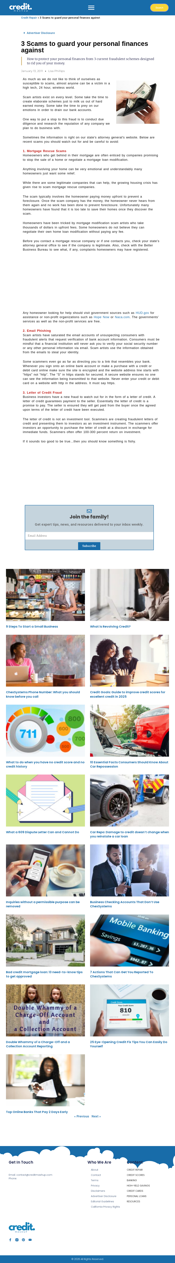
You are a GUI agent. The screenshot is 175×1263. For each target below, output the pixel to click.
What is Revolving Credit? (110, 626)
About (94, 1169)
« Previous (81, 1116)
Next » (96, 1116)
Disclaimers (98, 1191)
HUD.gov (142, 313)
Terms (94, 1180)
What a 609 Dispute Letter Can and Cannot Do (42, 832)
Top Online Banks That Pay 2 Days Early (37, 1112)
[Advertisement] (91, 281)
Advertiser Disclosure (41, 33)
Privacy (95, 1185)
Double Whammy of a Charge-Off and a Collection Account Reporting (38, 1044)
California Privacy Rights (105, 1206)
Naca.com (122, 317)
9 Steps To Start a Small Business (32, 626)
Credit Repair (29, 17)
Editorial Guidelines (102, 1201)
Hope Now (101, 317)
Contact (96, 1175)
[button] (89, 33)
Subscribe (89, 546)
